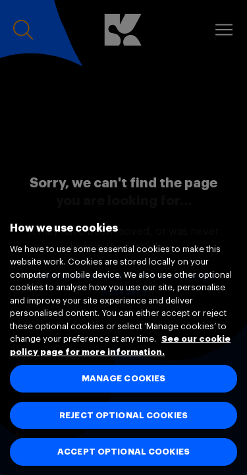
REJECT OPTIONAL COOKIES (123, 415)
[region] (123, 334)
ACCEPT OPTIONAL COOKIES (123, 451)
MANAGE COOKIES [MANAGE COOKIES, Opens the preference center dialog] (124, 378)
